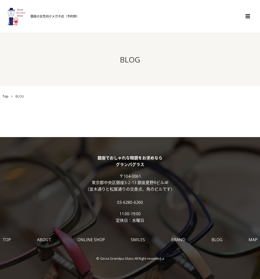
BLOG (217, 239)
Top (5, 96)
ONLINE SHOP (91, 239)
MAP (253, 239)
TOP (7, 239)
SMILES (138, 239)
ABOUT (44, 239)
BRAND (178, 239)
